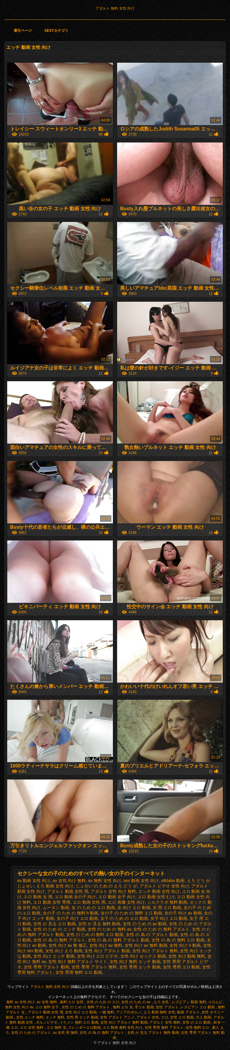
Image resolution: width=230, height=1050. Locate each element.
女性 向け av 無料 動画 (146, 945)
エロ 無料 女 (56, 1027)
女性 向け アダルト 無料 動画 (123, 1022)
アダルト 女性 (148, 1017)
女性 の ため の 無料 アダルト (161, 929)
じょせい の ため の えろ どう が (106, 886)
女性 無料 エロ (198, 1027)
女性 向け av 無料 (105, 945)
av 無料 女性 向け (104, 880)
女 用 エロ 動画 (167, 907)
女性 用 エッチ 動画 (82, 1017)
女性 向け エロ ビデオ (97, 956)
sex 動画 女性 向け (140, 880)
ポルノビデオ (47, 1022)
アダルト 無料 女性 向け (115, 8)
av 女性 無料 (47, 1002)
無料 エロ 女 (123, 1007)
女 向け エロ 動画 (133, 907)
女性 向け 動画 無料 (186, 956)
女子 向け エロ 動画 (168, 918)
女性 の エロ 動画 (196, 1022)
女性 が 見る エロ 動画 (54, 923)
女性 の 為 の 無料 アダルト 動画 (118, 940)
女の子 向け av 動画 (183, 913)
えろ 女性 (162, 1002)
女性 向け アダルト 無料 (155, 950)
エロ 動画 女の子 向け (75, 896)
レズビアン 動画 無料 (189, 1002)
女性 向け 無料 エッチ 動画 (135, 961)
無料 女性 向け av (19, 1007)
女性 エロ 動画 (182, 1017)
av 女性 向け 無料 (69, 880)
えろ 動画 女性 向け (54, 886)
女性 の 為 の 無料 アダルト (59, 940)
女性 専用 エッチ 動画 (140, 967)
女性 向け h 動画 (185, 945)
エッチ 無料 (55, 1017)
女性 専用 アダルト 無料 (94, 967)
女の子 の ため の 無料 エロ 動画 (131, 913)
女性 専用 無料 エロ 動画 (78, 972)
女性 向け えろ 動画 (63, 950)
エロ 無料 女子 (47, 1007)
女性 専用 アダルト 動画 (46, 967)
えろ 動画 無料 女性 (159, 1012)
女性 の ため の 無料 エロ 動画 (94, 934)
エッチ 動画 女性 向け (159, 891)
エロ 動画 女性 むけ (156, 896)
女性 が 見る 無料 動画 (99, 923)
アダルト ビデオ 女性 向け (164, 886)
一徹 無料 (106, 1012)
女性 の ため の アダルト (31, 1033)
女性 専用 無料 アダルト (164, 1027)
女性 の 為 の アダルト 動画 (152, 934)
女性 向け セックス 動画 (143, 956)
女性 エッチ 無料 (29, 1017)
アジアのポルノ (128, 1012)
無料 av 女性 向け (20, 1002)
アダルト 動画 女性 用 (67, 891)
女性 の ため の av (136, 1002)
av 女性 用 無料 (65, 1033)
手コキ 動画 (144, 1007)
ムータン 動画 (56, 907)
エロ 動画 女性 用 (89, 902)
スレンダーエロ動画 (84, 1027)
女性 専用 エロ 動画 (181, 967)
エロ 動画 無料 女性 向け (123, 1027)
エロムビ (215, 1002)
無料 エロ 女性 (72, 1002)
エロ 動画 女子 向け (116, 896)
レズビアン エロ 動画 (198, 1007)
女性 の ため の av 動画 (145, 923)
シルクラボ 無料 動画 (167, 902)
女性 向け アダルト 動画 (107, 950)
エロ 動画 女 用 (38, 896)
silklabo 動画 (173, 880)
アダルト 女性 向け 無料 (113, 891)
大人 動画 (203, 1017)
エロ (164, 1017)
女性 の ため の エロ (103, 1002)
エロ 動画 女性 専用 (51, 902)
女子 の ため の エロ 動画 (124, 918)
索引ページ (23, 30)
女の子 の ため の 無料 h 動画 (70, 913)
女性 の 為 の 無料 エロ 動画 (178, 940)
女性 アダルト (167, 1007)
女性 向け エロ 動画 (81, 1012)
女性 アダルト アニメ (117, 1017)
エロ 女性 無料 (32, 1027)
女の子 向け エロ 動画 (77, 918)
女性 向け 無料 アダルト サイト (78, 961)
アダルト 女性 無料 (164, 1022)
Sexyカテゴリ (56, 30)
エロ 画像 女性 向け (126, 902)
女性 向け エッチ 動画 (54, 956)
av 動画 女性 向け (33, 880)
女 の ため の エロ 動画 (93, 907)
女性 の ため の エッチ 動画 (59, 929)
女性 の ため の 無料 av (109, 929)
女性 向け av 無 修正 (68, 945)
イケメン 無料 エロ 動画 (79, 1022)
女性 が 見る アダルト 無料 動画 (153, 1033)
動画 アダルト (188, 1012)
